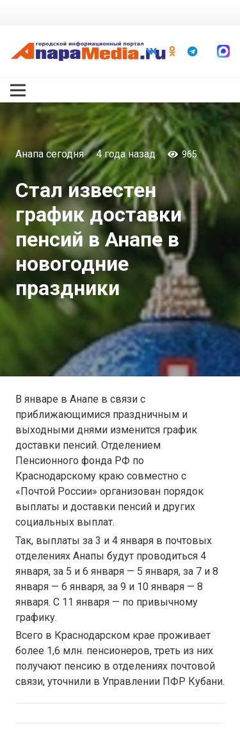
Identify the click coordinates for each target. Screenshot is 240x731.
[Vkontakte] (151, 51)
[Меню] (18, 90)
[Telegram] (192, 51)
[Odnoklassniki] (172, 51)
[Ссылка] (88, 51)
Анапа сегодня (49, 154)
